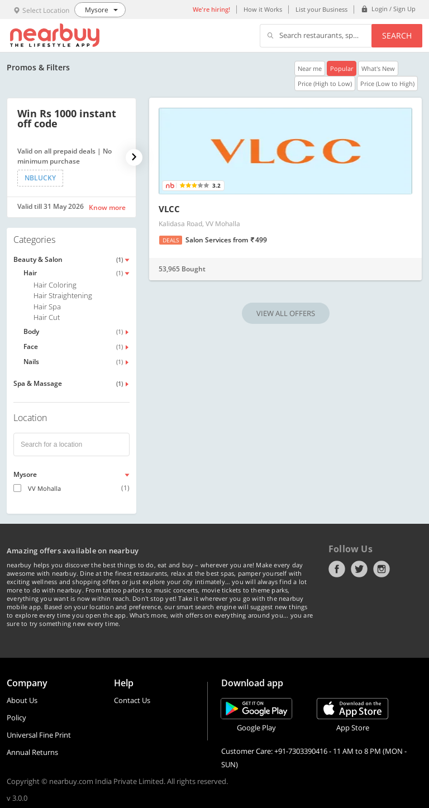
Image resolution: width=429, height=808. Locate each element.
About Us (22, 700)
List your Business (321, 9)
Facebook (336, 569)
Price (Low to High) (387, 83)
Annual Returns (32, 752)
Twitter (359, 569)
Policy (16, 718)
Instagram (381, 569)
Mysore (25, 474)
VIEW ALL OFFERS (285, 313)
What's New (378, 68)
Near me (310, 68)
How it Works (263, 9)
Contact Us (132, 700)
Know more (107, 207)
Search (397, 35)
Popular (341, 68)
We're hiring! (211, 9)
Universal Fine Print (39, 735)
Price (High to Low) (325, 83)
